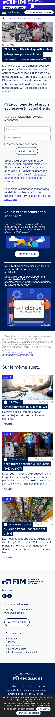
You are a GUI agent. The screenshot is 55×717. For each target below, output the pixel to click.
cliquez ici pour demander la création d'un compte (25, 178)
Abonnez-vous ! (27, 254)
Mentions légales (17, 649)
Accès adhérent (16, 645)
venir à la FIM (17, 621)
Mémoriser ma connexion (20, 144)
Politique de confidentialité (22, 652)
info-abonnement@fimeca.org (17, 353)
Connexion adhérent (39, 12)
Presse (12, 642)
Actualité (8, 424)
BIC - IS (37, 18)
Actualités (14, 18)
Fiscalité (26, 18)
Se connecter (27, 151)
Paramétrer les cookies (28, 713)
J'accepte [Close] (43, 709)
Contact (12, 639)
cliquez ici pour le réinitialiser (30, 164)
